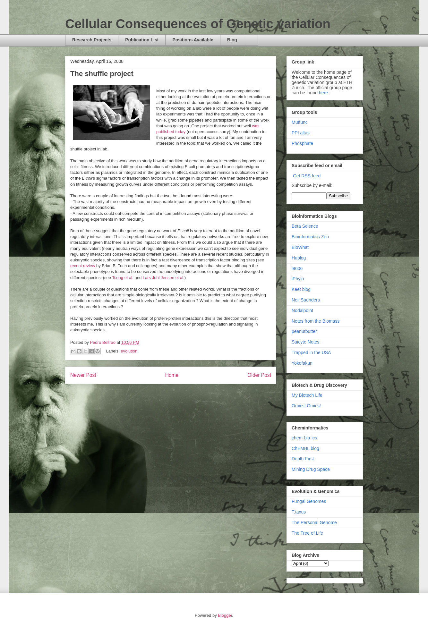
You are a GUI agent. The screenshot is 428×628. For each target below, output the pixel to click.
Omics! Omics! (306, 405)
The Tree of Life (307, 533)
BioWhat (300, 247)
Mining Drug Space (311, 469)
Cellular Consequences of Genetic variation (197, 24)
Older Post (259, 375)
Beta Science (305, 226)
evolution (129, 351)
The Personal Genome (314, 522)
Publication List (141, 39)
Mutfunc (300, 122)
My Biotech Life (307, 395)
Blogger (225, 615)
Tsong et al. (122, 277)
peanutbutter (304, 331)
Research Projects (91, 39)
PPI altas (301, 132)
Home (172, 375)
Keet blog (301, 289)
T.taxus (299, 511)
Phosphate (302, 143)
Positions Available (192, 39)
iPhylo (298, 278)
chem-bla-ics (304, 437)
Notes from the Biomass (315, 321)
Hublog (299, 257)
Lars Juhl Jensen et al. (163, 277)
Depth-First (303, 458)
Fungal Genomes (309, 501)
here (323, 92)
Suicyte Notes (305, 341)
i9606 (297, 268)
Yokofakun (302, 363)
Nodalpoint (302, 310)
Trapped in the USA (311, 352)
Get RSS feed (307, 175)
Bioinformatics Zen (310, 236)
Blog (232, 39)
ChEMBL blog (305, 448)
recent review (82, 265)
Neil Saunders (306, 299)
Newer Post (83, 375)
